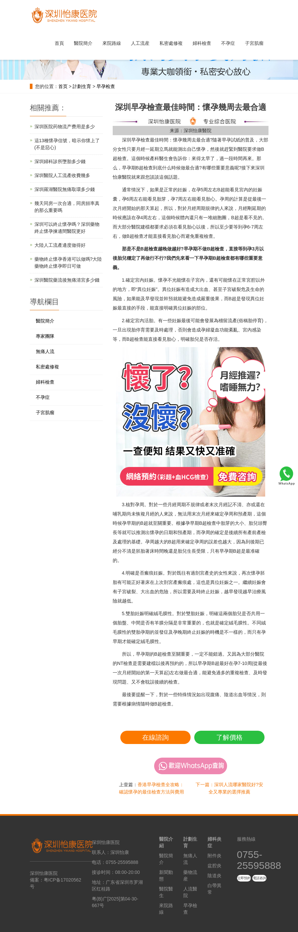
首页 (63, 86)
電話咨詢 (259, 878)
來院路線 (111, 43)
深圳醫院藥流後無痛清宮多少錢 (66, 280)
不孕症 (228, 43)
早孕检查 (105, 86)
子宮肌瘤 (254, 43)
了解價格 (229, 737)
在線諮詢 (155, 737)
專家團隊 (45, 336)
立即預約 (244, 878)
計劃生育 (82, 86)
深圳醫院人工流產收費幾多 (62, 175)
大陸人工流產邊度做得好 (60, 245)
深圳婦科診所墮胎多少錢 (60, 161)
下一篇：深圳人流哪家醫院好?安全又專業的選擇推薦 (229, 788)
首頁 (59, 43)
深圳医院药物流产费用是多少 (64, 126)
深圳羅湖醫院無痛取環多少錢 (64, 189)
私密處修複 (171, 43)
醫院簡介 (83, 43)
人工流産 (140, 43)
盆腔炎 (214, 865)
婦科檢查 (202, 43)
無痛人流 (45, 351)
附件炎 (214, 855)
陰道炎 (214, 875)
